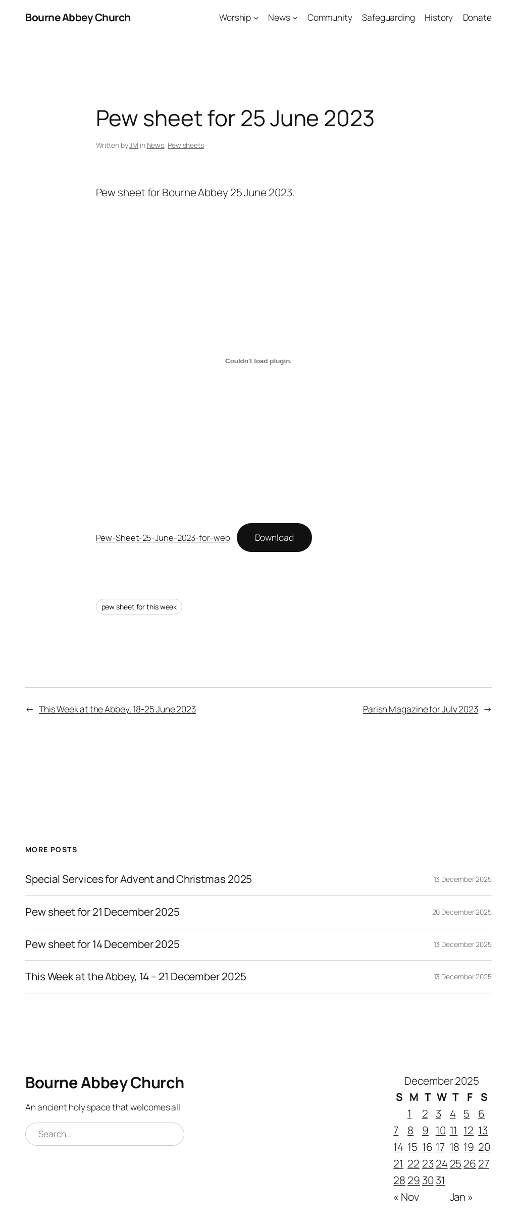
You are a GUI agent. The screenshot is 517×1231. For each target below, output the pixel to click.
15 (412, 1147)
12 (468, 1130)
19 (468, 1147)
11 (454, 1130)
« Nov (406, 1197)
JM (133, 145)
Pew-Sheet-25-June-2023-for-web (163, 537)
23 (428, 1163)
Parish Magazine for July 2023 (420, 709)
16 (427, 1147)
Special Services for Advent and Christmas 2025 (138, 879)
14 (398, 1147)
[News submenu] (294, 17)
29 (413, 1180)
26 (469, 1163)
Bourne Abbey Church (78, 17)
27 (483, 1163)
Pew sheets (186, 145)
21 (398, 1163)
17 (440, 1147)
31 (440, 1180)
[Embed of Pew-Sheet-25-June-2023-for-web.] (259, 360)
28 (399, 1180)
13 (483, 1130)
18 (455, 1147)
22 (413, 1163)
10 (441, 1130)
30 (428, 1180)
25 (456, 1163)
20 (484, 1147)
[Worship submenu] (255, 17)
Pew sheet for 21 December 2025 (102, 912)
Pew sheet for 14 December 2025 (102, 944)
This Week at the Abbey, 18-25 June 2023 (117, 709)
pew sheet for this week (139, 606)
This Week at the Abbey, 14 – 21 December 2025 (135, 976)
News (156, 145)
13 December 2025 (463, 879)
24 (442, 1163)
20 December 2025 (462, 912)
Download (274, 537)
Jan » (462, 1197)
